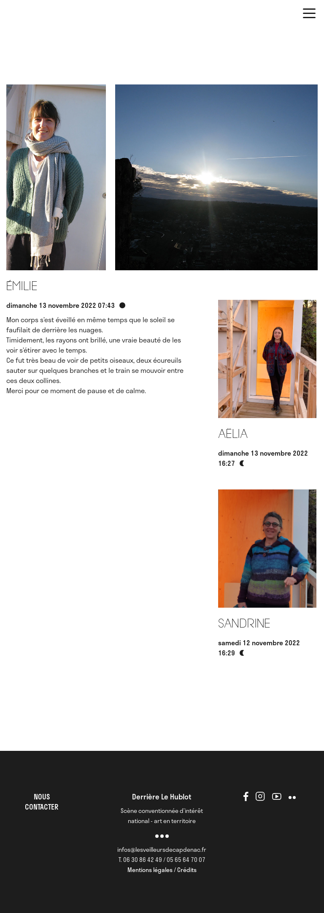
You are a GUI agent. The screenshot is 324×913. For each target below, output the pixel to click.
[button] (309, 14)
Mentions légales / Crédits (162, 869)
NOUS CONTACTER (41, 801)
